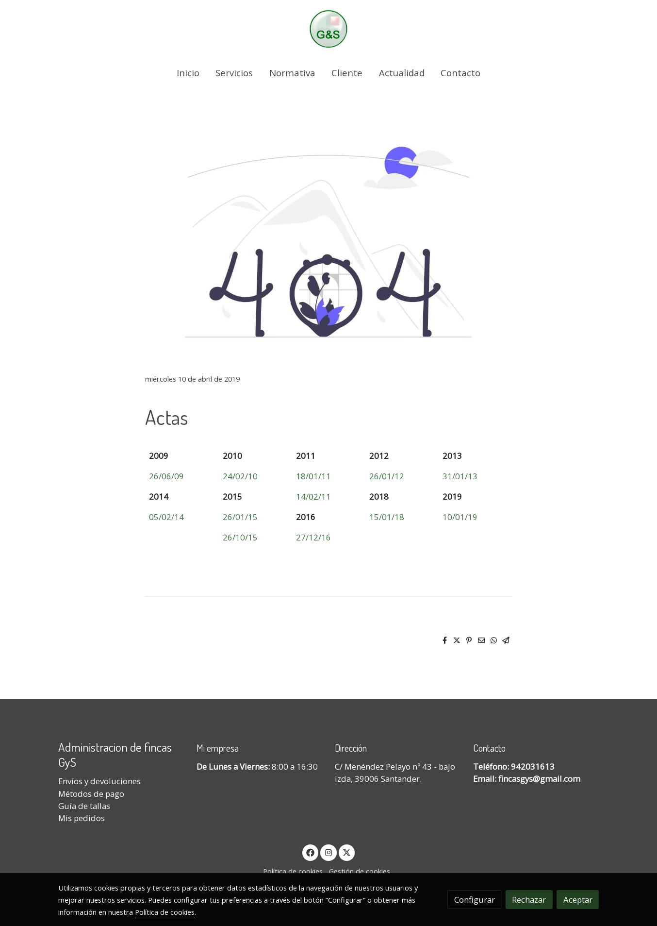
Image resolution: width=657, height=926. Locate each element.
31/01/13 (460, 476)
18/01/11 (313, 476)
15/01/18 (386, 516)
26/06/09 (166, 476)
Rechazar (529, 899)
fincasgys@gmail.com (539, 778)
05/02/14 (166, 516)
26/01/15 (240, 516)
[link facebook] (310, 852)
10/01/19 (460, 516)
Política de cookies (293, 871)
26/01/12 (386, 476)
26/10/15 (240, 537)
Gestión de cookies (359, 871)
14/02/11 (313, 496)
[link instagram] (328, 852)
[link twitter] (347, 852)
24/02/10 (240, 476)
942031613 (533, 766)
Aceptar (577, 899)
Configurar (474, 899)
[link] (328, 29)
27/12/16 (313, 537)
